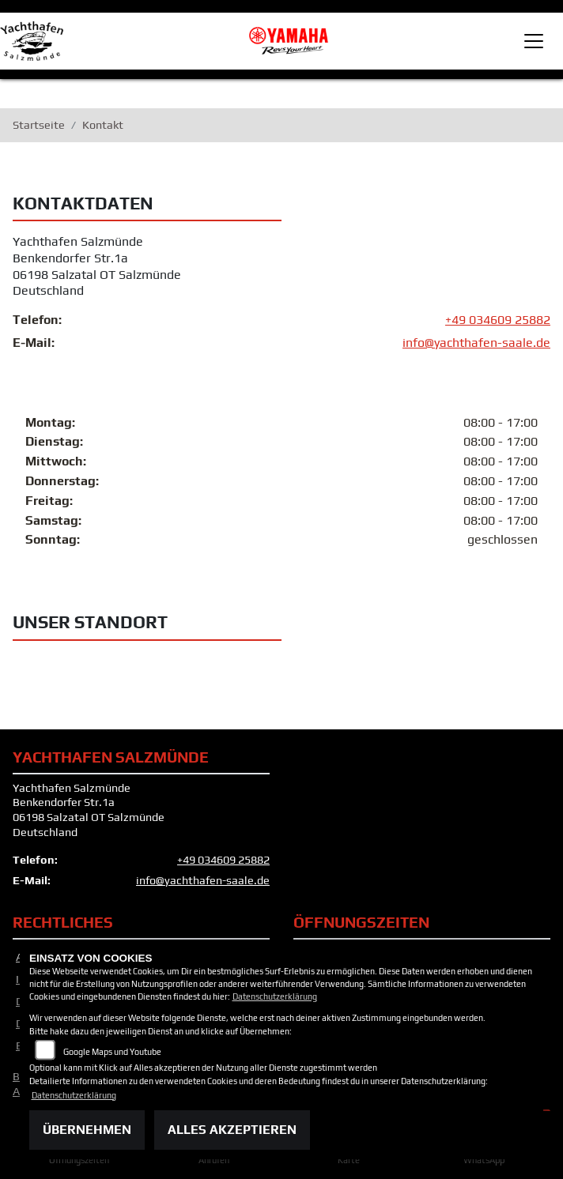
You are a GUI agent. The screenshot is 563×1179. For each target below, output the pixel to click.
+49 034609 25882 (497, 320)
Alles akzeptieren (232, 1129)
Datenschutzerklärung (274, 996)
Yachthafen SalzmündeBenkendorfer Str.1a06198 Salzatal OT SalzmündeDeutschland (97, 267)
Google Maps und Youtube (112, 1052)
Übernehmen (87, 1129)
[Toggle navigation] (533, 41)
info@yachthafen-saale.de (476, 343)
